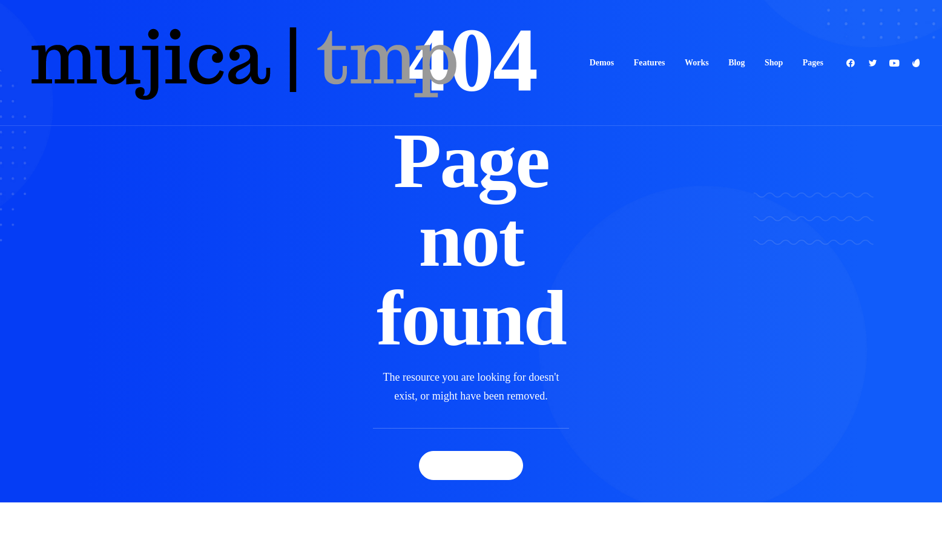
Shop (774, 62)
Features (649, 62)
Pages (813, 62)
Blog (736, 62)
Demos (602, 62)
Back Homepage (471, 465)
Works (697, 62)
